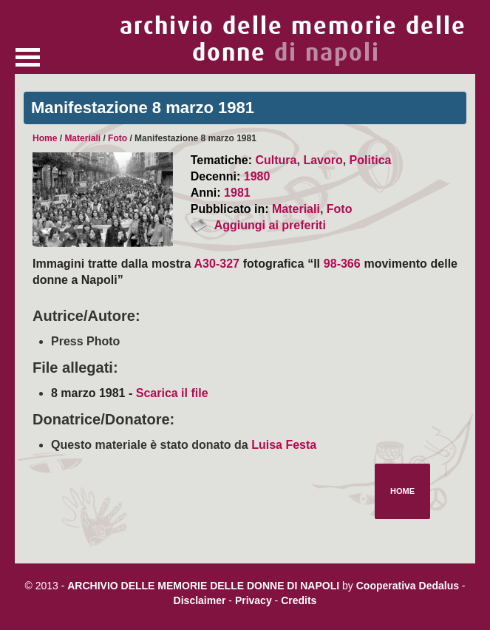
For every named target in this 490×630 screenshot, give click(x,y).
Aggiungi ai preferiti (270, 225)
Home (45, 138)
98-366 (342, 263)
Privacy (253, 600)
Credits (298, 600)
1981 (237, 192)
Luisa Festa (283, 444)
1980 (257, 176)
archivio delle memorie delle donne (293, 40)
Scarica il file (172, 393)
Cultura (275, 160)
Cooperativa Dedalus (407, 586)
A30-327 (216, 263)
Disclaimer (200, 600)
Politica (371, 160)
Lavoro (322, 160)
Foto (117, 138)
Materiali (82, 138)
